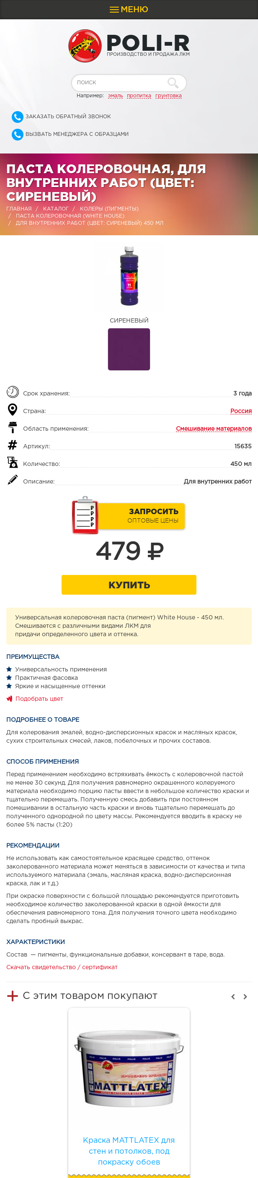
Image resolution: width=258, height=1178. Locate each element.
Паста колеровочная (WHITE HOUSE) (70, 216)
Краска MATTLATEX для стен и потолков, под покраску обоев (129, 1151)
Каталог (56, 209)
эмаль (115, 96)
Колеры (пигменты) (109, 209)
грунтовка (168, 96)
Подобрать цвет (39, 699)
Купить (129, 585)
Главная (19, 209)
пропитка (139, 96)
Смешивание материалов (214, 429)
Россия (241, 411)
